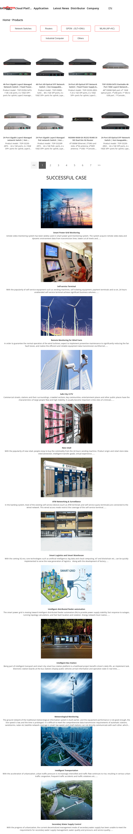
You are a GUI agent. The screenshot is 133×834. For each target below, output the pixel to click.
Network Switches (23, 28)
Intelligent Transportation (66, 770)
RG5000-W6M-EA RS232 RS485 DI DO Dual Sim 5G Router (82, 138)
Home (6, 20)
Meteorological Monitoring (66, 716)
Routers (48, 28)
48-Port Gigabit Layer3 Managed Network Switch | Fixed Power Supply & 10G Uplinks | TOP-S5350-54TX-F (17, 85)
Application (41, 8)
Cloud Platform (23, 8)
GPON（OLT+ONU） (76, 28)
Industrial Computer (55, 38)
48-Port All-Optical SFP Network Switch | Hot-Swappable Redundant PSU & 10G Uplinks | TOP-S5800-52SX (50, 85)
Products (17, 20)
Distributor (78, 8)
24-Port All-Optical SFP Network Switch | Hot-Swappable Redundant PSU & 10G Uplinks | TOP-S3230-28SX (115, 139)
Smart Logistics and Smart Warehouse (66, 555)
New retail (66, 448)
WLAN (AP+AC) (107, 28)
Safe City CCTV (66, 394)
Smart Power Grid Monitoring (66, 232)
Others (81, 38)
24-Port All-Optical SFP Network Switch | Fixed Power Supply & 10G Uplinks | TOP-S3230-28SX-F (82, 85)
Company (93, 8)
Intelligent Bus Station (66, 663)
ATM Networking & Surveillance (66, 501)
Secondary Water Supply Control (66, 824)
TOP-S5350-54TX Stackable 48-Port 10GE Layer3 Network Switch (115, 85)
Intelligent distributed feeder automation (66, 609)
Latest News (61, 8)
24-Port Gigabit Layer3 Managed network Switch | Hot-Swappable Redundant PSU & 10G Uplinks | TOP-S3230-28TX (17, 139)
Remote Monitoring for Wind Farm (66, 340)
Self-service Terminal (66, 286)
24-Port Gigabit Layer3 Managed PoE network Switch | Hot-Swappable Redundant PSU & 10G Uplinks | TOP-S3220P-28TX (50, 139)
